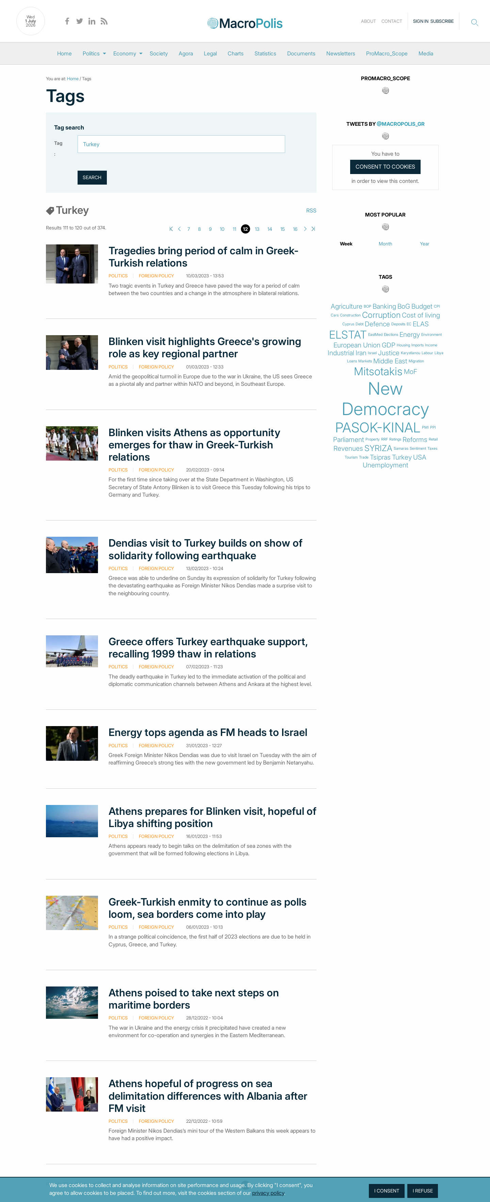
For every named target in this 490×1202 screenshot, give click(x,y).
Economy (124, 53)
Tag (58, 143)
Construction (350, 315)
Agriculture (346, 306)
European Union (356, 345)
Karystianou (410, 353)
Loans (352, 361)
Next (305, 229)
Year (424, 243)
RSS (311, 210)
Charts (236, 53)
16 (295, 229)
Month (385, 243)
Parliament (348, 440)
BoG (403, 306)
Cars (335, 315)
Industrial (341, 353)
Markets (365, 361)
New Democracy (385, 398)
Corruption (381, 315)
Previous (179, 229)
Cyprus (348, 324)
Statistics (265, 53)
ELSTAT (348, 334)
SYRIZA (378, 448)
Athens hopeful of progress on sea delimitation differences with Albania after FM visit (208, 1095)
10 (222, 229)
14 (269, 229)
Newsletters (340, 53)
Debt (359, 324)
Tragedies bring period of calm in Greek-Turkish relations (204, 256)
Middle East (390, 361)
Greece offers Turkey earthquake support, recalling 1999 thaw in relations (208, 647)
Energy (409, 335)
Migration (416, 361)
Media (426, 53)
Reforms (415, 440)
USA (419, 457)
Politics (91, 53)
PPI (433, 427)
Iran (361, 353)
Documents (301, 53)
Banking (384, 306)
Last (313, 229)
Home (64, 53)
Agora (186, 53)
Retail (433, 439)
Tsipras (380, 457)
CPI (437, 306)
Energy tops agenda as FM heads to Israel (208, 732)
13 (257, 229)
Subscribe (442, 21)
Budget (421, 306)
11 (234, 229)
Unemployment (385, 465)
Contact (391, 21)
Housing (403, 345)
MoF (410, 372)
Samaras (401, 448)
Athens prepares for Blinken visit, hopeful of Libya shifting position (212, 817)
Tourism (351, 457)
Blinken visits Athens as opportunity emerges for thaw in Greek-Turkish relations (194, 444)
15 (282, 229)
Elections (391, 334)
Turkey (402, 457)
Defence (377, 324)
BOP (367, 306)
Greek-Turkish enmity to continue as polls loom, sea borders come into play (208, 908)
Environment (431, 334)
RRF (384, 439)
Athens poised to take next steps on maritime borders (194, 998)
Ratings (395, 439)
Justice (388, 353)
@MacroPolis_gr (401, 124)
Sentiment (418, 448)
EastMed (375, 334)
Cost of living (421, 315)
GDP (388, 345)
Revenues (348, 448)
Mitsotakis (378, 371)
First (171, 229)
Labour (427, 353)
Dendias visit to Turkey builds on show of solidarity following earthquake (206, 549)
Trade (364, 457)
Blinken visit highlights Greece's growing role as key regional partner (205, 347)
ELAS (421, 324)
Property (372, 439)
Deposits (398, 324)
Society (159, 53)
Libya (439, 353)
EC (409, 324)
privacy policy (268, 1192)
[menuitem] (64, 53)
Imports (417, 345)
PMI (425, 427)
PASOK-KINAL (378, 427)
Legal (210, 53)
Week (346, 243)
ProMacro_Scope (387, 53)
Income (431, 345)
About (368, 21)
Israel (372, 353)
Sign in (420, 21)
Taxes (432, 448)
